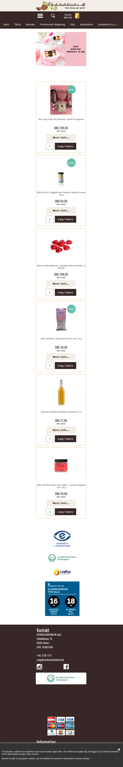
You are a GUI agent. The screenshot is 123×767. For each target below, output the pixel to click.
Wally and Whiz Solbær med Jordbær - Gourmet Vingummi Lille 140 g (61, 486)
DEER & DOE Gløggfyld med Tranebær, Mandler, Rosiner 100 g (61, 193)
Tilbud (17, 24)
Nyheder (30, 24)
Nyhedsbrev (86, 24)
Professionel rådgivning (52, 24)
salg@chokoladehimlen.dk (50, 660)
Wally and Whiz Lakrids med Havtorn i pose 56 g (61, 338)
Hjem (6, 24)
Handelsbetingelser (108, 24)
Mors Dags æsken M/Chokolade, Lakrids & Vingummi (61, 119)
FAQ (72, 24)
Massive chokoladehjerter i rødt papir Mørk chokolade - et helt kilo (61, 266)
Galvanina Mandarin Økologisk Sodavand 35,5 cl (61, 412)
